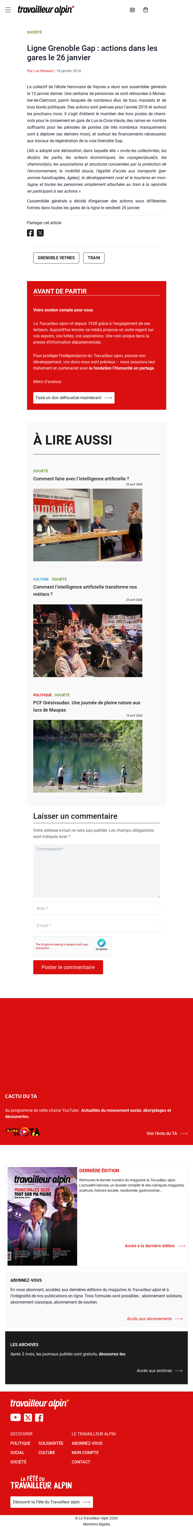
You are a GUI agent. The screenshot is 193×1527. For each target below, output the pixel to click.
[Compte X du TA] (28, 1418)
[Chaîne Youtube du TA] (15, 1418)
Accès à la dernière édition (155, 1245)
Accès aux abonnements (155, 1318)
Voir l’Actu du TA (167, 1133)
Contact (81, 1462)
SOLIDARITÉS (50, 1443)
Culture (41, 579)
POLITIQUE (20, 1443)
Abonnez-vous (87, 1443)
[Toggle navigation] (8, 9)
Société (34, 32)
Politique (42, 695)
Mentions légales (96, 1524)
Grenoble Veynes (56, 257)
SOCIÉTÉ (18, 1462)
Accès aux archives (160, 1370)
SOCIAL (17, 1452)
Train (94, 257)
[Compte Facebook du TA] (39, 1418)
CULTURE (46, 1452)
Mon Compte (85, 1452)
